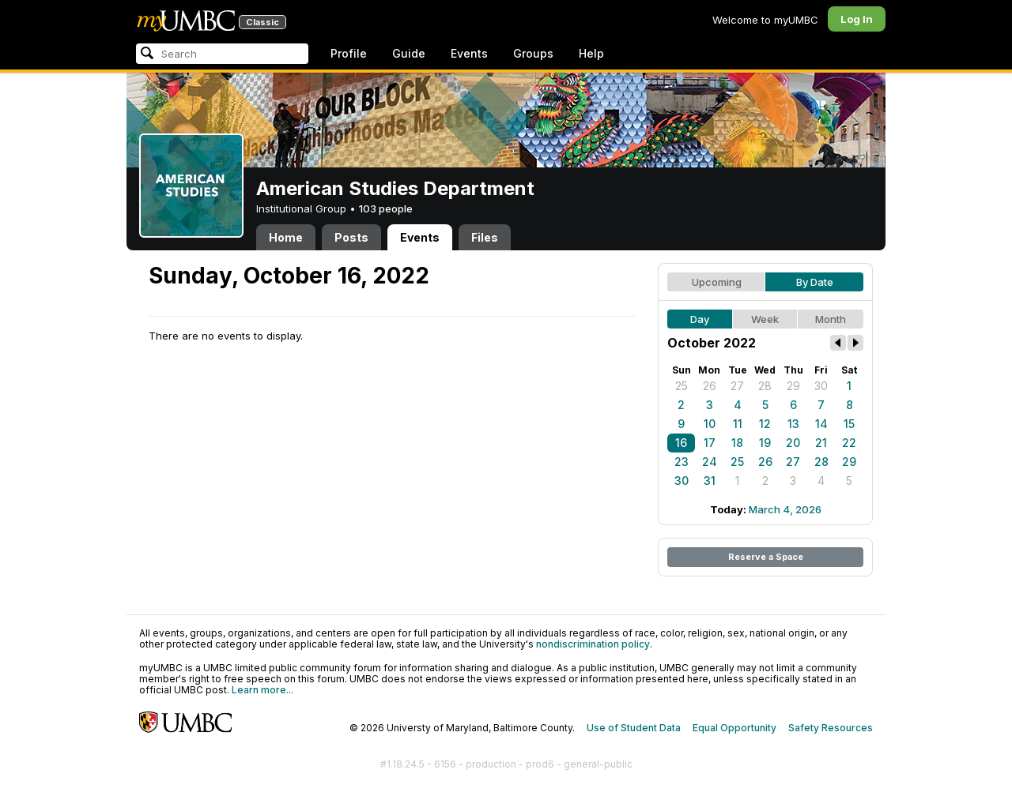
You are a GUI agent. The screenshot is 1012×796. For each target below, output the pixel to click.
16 (681, 442)
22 (849, 442)
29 (793, 385)
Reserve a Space (765, 556)
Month (830, 319)
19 (765, 442)
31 (710, 480)
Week (765, 319)
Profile (348, 53)
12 (765, 423)
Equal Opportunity (734, 728)
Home (286, 237)
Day (699, 319)
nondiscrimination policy (593, 644)
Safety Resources (830, 728)
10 (710, 423)
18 (737, 442)
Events (469, 53)
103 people (386, 208)
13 (793, 423)
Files (484, 237)
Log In (856, 19)
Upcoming (717, 282)
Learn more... (262, 690)
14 (821, 423)
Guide (408, 53)
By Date (814, 282)
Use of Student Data (634, 728)
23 (681, 461)
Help (591, 53)
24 (709, 461)
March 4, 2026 (785, 509)
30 (821, 385)
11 (737, 423)
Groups (533, 53)
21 (821, 442)
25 (681, 385)
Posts (351, 237)
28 (765, 385)
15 (849, 423)
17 (710, 442)
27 (737, 385)
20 (793, 442)
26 (709, 385)
